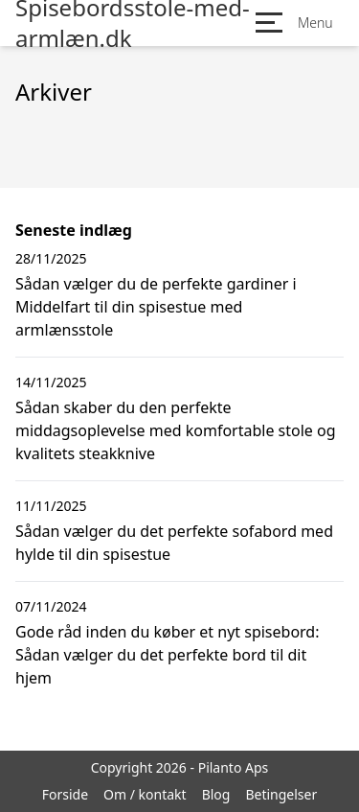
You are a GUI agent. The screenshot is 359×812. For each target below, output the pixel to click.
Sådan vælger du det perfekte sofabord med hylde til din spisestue (174, 543)
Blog (216, 794)
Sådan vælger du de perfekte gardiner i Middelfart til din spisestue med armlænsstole (156, 306)
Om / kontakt (145, 794)
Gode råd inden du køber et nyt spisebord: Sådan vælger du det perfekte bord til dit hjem (167, 654)
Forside (65, 794)
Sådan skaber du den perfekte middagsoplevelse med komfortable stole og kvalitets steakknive (175, 430)
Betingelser (281, 794)
